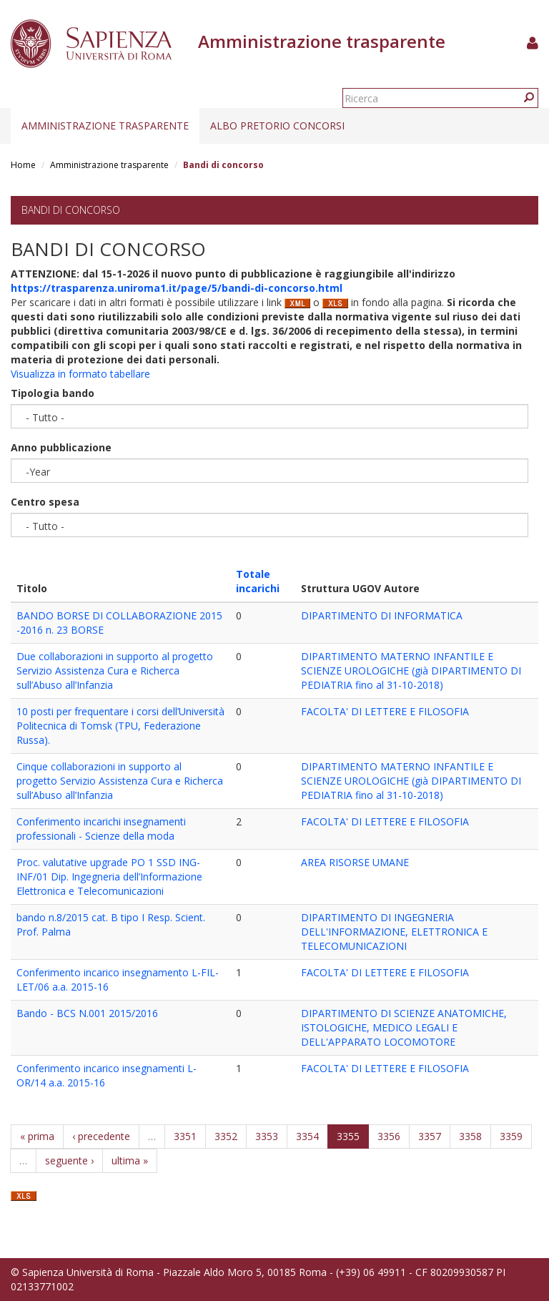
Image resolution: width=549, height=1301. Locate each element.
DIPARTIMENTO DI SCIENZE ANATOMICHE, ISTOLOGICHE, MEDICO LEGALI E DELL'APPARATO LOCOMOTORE (404, 1027)
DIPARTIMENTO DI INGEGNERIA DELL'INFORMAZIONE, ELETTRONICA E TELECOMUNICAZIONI (394, 931)
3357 (429, 1136)
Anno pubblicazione (61, 447)
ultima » (130, 1160)
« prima (37, 1136)
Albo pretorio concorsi (277, 125)
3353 (266, 1136)
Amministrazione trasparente (105, 125)
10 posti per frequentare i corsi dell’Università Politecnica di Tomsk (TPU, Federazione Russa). (120, 725)
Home (23, 165)
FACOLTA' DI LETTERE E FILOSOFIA (385, 711)
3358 (470, 1136)
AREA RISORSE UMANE (355, 862)
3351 (185, 1136)
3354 (307, 1136)
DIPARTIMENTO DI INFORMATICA (382, 615)
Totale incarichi (258, 581)
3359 (511, 1136)
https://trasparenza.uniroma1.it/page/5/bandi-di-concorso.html (176, 288)
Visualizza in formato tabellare (80, 374)
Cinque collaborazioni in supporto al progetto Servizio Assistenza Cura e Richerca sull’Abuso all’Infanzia (119, 781)
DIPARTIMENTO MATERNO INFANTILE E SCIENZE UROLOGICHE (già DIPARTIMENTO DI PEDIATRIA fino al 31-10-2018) (411, 670)
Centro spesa (45, 502)
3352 (225, 1136)
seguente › (69, 1160)
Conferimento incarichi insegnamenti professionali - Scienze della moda (101, 829)
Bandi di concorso (70, 210)
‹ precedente (101, 1136)
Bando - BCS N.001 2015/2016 (87, 1013)
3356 (388, 1136)
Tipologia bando (52, 393)
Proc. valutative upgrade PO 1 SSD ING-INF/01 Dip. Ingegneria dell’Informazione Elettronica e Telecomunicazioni (109, 876)
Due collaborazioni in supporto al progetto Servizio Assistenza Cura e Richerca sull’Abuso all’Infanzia (114, 670)
